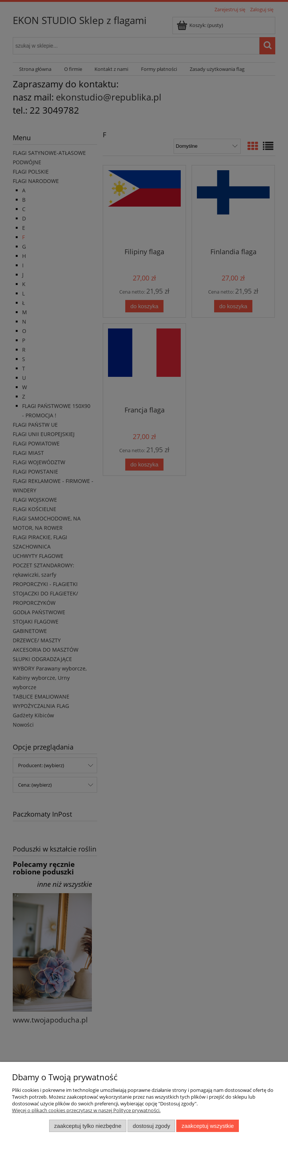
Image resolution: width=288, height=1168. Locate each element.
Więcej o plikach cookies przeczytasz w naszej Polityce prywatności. (86, 1110)
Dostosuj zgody (151, 1126)
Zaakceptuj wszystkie (208, 1126)
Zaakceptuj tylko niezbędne (87, 1126)
